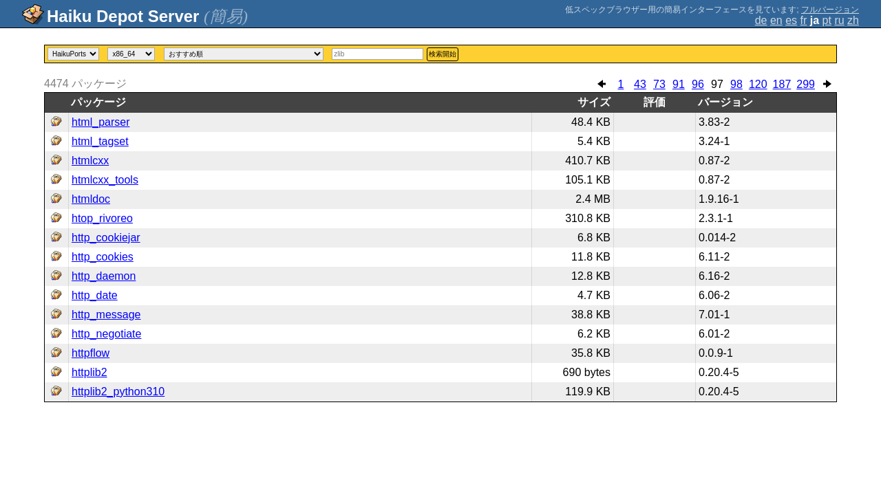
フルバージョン (830, 9)
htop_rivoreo (102, 218)
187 (782, 84)
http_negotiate (106, 334)
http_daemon (104, 276)
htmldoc (91, 199)
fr (803, 20)
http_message (106, 314)
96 (698, 84)
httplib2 (89, 372)
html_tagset (100, 141)
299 (805, 84)
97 (717, 84)
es (791, 20)
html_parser (100, 122)
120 (758, 84)
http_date (95, 295)
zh (853, 20)
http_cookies (103, 257)
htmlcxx (90, 160)
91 (678, 84)
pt (826, 20)
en (776, 20)
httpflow (90, 353)
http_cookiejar (106, 237)
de (761, 20)
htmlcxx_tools (105, 180)
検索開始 (442, 54)
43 (640, 84)
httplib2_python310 (118, 391)
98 (736, 84)
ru (839, 20)
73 (659, 84)
